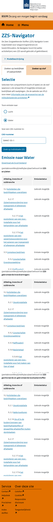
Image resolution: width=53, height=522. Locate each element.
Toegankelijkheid (20, 511)
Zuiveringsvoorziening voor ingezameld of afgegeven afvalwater (16, 205)
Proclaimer (7, 504)
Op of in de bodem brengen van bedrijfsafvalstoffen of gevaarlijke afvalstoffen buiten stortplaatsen (17, 425)
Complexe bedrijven (16, 252)
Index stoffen (5, 511)
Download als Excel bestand (14, 163)
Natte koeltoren (20, 412)
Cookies (20, 495)
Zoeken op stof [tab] (39, 68)
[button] (23, 25)
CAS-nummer (8, 134)
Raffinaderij (18, 269)
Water (8, 120)
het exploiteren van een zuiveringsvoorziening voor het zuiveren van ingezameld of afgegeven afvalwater (16, 239)
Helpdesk (7, 497)
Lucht (8, 111)
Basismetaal (18, 349)
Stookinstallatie (20, 302)
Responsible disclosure (20, 502)
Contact (7, 491)
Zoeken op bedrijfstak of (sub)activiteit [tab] (14, 70)
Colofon (20, 491)
